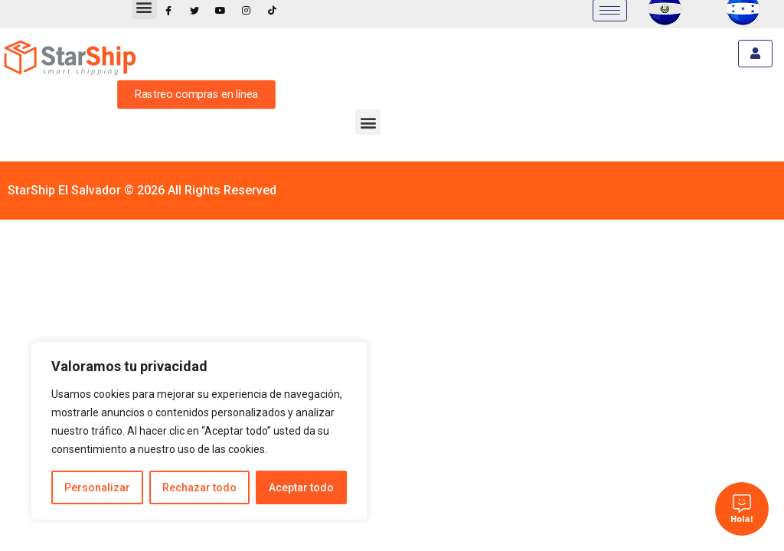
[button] (368, 122)
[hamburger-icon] (755, 53)
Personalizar (97, 487)
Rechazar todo (199, 487)
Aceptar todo (301, 487)
